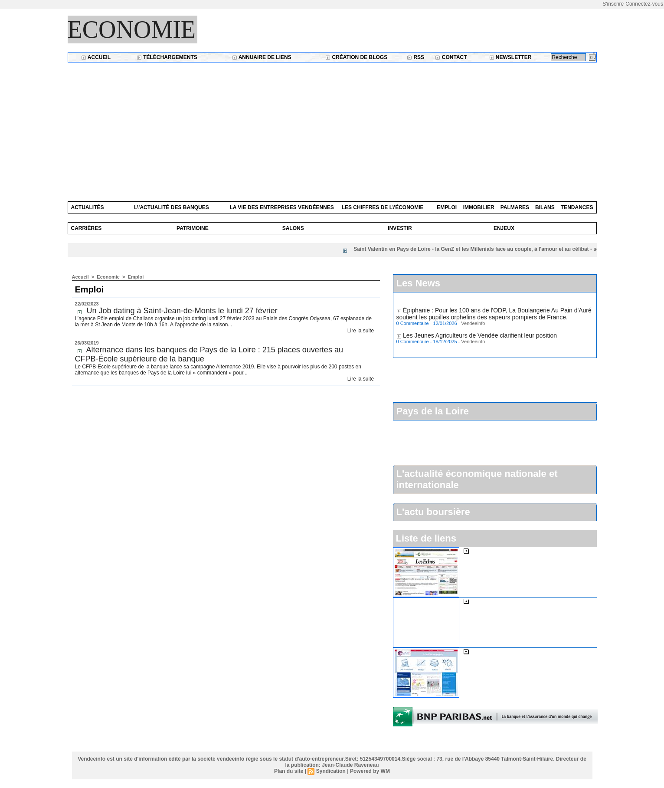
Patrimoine (193, 228)
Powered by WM (370, 771)
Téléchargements (167, 57)
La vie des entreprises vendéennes (281, 207)
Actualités (87, 207)
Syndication (331, 771)
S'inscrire (613, 4)
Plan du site (288, 771)
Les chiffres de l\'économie (383, 207)
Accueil (96, 57)
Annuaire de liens (261, 57)
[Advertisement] (332, 127)
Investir (400, 228)
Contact (451, 57)
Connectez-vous (644, 4)
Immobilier (478, 207)
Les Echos (484, 550)
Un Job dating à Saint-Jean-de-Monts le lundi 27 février (182, 310)
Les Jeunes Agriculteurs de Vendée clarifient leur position (480, 337)
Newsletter (510, 57)
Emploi (447, 207)
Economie (132, 29)
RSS (415, 57)
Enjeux (504, 228)
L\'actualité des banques (171, 207)
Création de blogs (356, 57)
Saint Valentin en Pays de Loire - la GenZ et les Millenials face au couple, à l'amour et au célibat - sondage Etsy (495, 249)
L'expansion (486, 601)
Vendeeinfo (473, 325)
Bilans (545, 207)
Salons (293, 228)
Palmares (514, 207)
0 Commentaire (413, 325)
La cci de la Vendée (496, 651)
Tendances (577, 207)
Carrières (86, 228)
